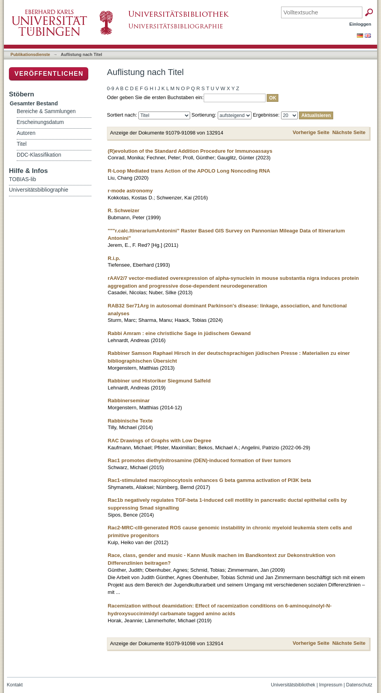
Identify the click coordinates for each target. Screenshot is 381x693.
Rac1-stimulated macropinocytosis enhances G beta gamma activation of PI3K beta (209, 480)
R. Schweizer (123, 210)
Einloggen (361, 23)
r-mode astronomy (130, 191)
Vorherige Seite (311, 132)
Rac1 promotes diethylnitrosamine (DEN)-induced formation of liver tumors (199, 460)
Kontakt (15, 685)
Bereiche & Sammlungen (46, 111)
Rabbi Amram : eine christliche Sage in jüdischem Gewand (179, 333)
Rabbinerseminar (129, 400)
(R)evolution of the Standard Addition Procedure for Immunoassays (190, 151)
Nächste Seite (348, 132)
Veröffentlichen (48, 73)
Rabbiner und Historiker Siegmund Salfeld (159, 381)
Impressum (331, 685)
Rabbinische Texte (130, 421)
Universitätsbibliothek (293, 685)
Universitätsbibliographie (38, 190)
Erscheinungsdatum (40, 122)
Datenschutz (359, 685)
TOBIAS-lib (22, 179)
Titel (21, 144)
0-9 (110, 88)
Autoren (26, 133)
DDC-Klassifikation (39, 155)
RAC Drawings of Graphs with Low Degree (159, 440)
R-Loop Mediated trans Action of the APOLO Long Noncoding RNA (189, 171)
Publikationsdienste (30, 54)
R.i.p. (114, 258)
